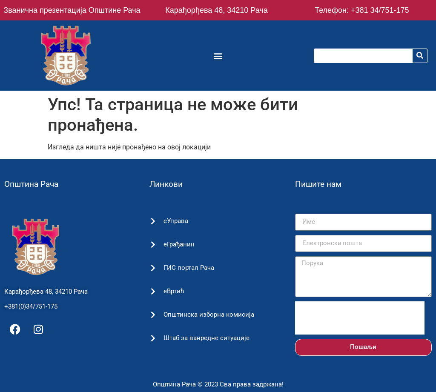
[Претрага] (420, 56)
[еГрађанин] (152, 244)
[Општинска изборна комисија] (152, 315)
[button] (218, 56)
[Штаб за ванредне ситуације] (152, 338)
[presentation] (360, 318)
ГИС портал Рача (187, 268)
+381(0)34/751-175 (30, 306)
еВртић (172, 291)
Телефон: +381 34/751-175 (362, 10)
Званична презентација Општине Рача (71, 10)
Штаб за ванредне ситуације (205, 338)
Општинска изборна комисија (207, 314)
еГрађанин (177, 244)
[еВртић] (152, 291)
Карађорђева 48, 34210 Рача (216, 10)
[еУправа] (152, 221)
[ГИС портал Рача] (152, 268)
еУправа (174, 221)
